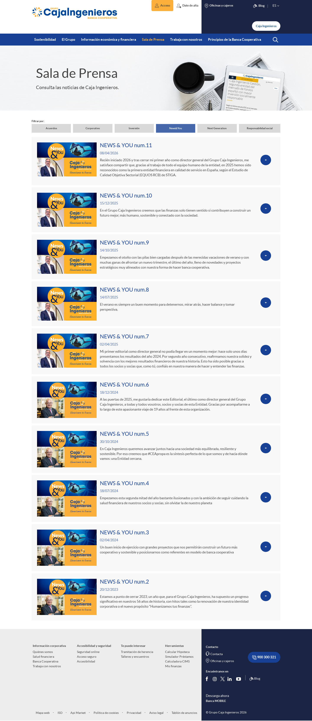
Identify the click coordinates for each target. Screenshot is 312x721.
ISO (59, 712)
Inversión (134, 128)
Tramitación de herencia (137, 652)
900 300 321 (264, 657)
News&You (175, 128)
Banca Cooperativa (45, 661)
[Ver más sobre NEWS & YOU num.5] (156, 449)
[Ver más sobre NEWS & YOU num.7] (156, 351)
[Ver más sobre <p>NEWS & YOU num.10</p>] (156, 209)
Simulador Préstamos (179, 656)
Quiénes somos (43, 652)
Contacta (216, 654)
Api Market (78, 712)
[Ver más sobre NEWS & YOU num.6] (156, 399)
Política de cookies (106, 712)
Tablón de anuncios (184, 712)
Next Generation (217, 128)
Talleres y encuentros (135, 656)
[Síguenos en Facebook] (208, 678)
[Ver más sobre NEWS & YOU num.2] (156, 596)
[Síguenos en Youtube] (239, 678)
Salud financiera (43, 656)
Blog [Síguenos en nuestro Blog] (254, 679)
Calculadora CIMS (177, 661)
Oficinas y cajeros (222, 661)
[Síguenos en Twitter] (222, 678)
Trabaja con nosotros (47, 666)
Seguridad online (88, 652)
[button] (162, 5)
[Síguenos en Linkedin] (230, 678)
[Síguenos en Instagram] (215, 678)
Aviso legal (156, 712)
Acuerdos (51, 128)
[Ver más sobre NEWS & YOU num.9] (156, 256)
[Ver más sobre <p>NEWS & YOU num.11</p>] (156, 161)
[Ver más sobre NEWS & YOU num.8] (156, 303)
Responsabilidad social (260, 128)
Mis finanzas (173, 666)
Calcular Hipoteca (177, 652)
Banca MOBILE (216, 701)
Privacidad (133, 712)
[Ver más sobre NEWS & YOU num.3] (156, 547)
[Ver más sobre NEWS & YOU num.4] (156, 498)
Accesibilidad (86, 661)
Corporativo (93, 128)
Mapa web (43, 712)
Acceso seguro (86, 656)
